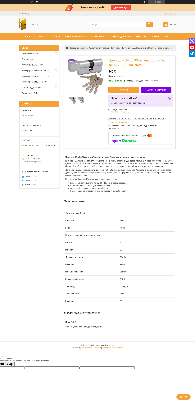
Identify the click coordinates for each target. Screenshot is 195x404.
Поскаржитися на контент (91, 348)
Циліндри (115, 48)
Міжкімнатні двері (74, 37)
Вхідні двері (97, 37)
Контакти (141, 37)
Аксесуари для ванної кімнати (36, 70)
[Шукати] (149, 24)
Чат (183, 397)
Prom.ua (110, 345)
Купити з (156, 90)
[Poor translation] (10, 364)
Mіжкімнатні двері (30, 53)
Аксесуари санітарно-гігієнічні (35, 76)
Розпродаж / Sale (121, 37)
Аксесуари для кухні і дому (34, 82)
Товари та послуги (46, 37)
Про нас (156, 37)
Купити (124, 90)
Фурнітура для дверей (99, 48)
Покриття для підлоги (32, 87)
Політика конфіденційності (112, 348)
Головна (26, 37)
